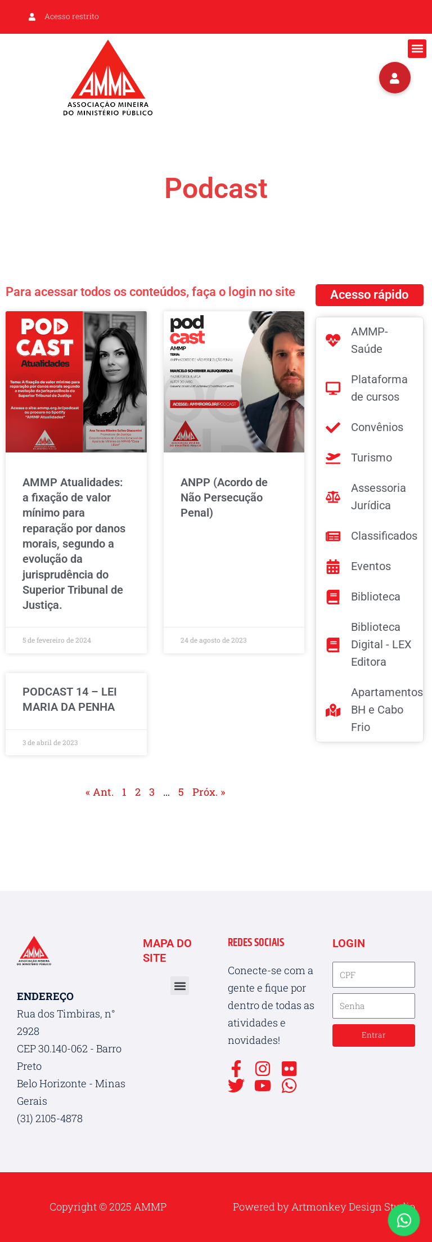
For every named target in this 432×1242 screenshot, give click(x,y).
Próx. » (208, 792)
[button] (417, 48)
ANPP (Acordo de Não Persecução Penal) (224, 498)
